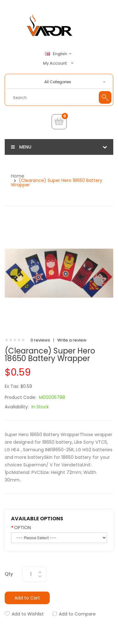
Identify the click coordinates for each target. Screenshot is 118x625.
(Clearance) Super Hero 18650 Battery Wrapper (56, 182)
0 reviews (40, 340)
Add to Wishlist (28, 614)
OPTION (22, 527)
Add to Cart (27, 598)
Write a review (72, 340)
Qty (9, 574)
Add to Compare (77, 614)
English (59, 54)
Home (17, 176)
